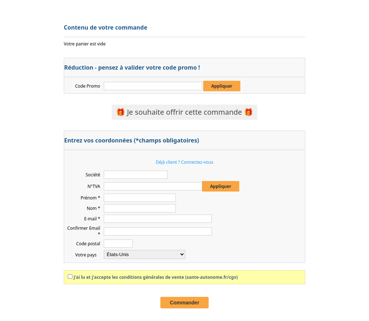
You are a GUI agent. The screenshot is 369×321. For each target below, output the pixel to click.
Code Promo (87, 86)
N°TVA (94, 186)
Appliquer (221, 86)
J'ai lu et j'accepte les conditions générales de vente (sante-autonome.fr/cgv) (156, 277)
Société (92, 175)
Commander (184, 302)
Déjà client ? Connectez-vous (184, 162)
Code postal (88, 244)
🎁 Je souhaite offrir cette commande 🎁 (184, 112)
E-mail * (92, 219)
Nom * (93, 208)
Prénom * (90, 198)
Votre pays (86, 255)
